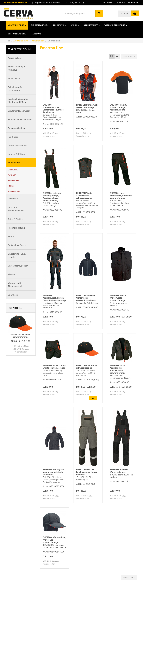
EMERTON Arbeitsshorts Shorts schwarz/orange (54, 366)
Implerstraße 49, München (46, 2)
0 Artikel (124, 13)
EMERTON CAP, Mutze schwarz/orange (86, 366)
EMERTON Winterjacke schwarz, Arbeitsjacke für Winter (53, 472)
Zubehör (38, 33)
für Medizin (59, 25)
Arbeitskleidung (17, 25)
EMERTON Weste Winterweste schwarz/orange (118, 298)
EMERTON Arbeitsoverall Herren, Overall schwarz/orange (54, 298)
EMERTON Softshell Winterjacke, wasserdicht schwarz (86, 298)
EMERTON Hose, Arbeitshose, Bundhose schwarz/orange (121, 195)
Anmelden (133, 2)
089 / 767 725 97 (76, 2)
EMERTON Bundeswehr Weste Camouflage (87, 106)
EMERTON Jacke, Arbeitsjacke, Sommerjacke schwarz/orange (117, 369)
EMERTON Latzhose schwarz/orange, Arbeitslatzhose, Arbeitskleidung (52, 197)
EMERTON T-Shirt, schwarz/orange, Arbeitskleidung (118, 107)
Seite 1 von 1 (128, 56)
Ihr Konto (120, 2)
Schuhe (75, 25)
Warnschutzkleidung (115, 25)
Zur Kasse (107, 2)
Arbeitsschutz (92, 25)
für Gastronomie (39, 25)
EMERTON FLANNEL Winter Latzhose (119, 470)
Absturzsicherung (18, 33)
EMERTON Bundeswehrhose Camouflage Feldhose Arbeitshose (53, 108)
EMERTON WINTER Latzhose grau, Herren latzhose (86, 472)
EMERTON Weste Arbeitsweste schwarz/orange (84, 195)
